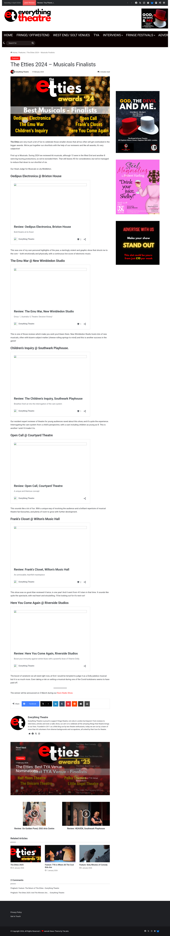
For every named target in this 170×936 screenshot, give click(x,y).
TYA (96, 35)
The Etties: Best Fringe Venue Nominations (41, 769)
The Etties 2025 (17, 865)
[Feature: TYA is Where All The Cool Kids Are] (60, 853)
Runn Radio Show (65, 693)
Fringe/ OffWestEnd (32, 35)
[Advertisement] (138, 67)
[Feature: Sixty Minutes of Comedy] (94, 853)
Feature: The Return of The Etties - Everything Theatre (38, 888)
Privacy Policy (16, 912)
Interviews (112, 35)
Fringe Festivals (139, 35)
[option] (60, 768)
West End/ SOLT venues (71, 35)
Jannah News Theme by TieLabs (56, 931)
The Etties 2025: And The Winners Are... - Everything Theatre (41, 893)
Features (22, 53)
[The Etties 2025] (25, 853)
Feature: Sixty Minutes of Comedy (93, 865)
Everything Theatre (22, 72)
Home (8, 35)
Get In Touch (15, 916)
